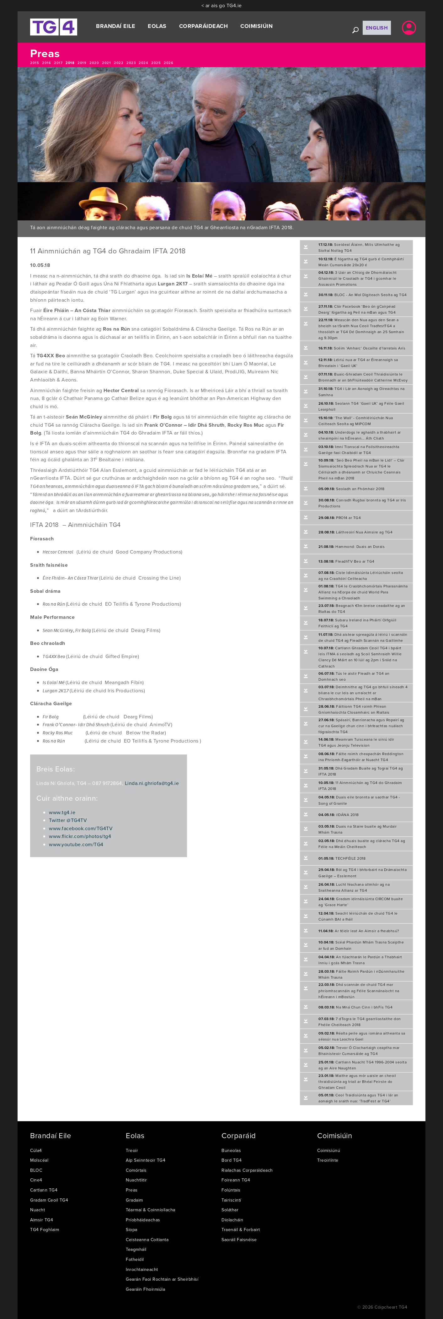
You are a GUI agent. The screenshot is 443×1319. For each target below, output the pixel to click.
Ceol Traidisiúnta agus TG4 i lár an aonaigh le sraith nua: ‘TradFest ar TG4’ (358, 1098)
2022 (118, 62)
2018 (70, 62)
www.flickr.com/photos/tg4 (80, 836)
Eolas (157, 26)
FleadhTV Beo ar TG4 (346, 561)
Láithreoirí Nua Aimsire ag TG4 (355, 532)
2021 (106, 62)
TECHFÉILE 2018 (342, 858)
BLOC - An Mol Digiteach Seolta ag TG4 (362, 294)
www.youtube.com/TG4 (76, 844)
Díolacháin (232, 1220)
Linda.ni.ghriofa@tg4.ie (152, 783)
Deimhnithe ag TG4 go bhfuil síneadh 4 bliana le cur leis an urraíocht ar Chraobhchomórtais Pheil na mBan (363, 692)
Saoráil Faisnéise (239, 1239)
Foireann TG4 (236, 1180)
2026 (168, 62)
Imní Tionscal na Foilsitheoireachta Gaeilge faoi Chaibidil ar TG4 (358, 449)
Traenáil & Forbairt (241, 1229)
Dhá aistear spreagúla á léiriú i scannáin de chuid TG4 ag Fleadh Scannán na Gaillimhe (363, 637)
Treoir (132, 1150)
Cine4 (36, 1180)
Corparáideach (203, 26)
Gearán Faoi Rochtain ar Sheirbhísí (162, 1279)
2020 (94, 62)
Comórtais (136, 1170)
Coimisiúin (256, 26)
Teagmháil (136, 1249)
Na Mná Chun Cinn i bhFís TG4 (355, 1007)
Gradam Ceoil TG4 (49, 1200)
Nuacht (37, 1210)
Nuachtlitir (136, 1180)
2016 (46, 62)
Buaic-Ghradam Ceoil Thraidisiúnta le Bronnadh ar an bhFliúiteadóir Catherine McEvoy (363, 377)
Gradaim (134, 1200)
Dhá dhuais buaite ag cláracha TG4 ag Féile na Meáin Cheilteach (361, 843)
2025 (156, 62)
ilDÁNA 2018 (338, 814)
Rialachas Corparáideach (247, 1170)
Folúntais (231, 1190)
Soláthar (230, 1210)
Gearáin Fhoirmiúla (145, 1289)
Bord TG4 (232, 1160)
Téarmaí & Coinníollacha (150, 1210)
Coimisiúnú (328, 1150)
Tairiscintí (231, 1200)
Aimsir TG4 (41, 1220)
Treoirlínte (328, 1160)
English (377, 27)
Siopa (131, 1229)
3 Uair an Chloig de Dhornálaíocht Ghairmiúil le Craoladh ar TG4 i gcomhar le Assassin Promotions (357, 278)
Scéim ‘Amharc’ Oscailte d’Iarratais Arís (361, 348)
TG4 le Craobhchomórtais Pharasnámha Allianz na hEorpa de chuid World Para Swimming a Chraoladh (363, 592)
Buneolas (231, 1150)
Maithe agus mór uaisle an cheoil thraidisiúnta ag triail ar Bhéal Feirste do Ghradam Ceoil (357, 1081)
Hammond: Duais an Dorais (351, 546)
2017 (58, 62)
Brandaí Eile (115, 26)
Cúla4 (36, 1150)
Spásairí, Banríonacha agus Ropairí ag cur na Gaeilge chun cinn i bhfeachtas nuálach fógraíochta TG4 (361, 725)
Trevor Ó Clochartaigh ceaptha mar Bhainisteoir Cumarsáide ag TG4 (359, 1050)
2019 (81, 62)
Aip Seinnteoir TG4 (145, 1160)
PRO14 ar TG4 (339, 517)
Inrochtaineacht (142, 1269)
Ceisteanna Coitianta (147, 1239)
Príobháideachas (143, 1220)
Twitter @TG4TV (68, 820)
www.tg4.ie (62, 812)
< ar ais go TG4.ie (221, 5)
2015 (34, 62)
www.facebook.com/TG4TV (81, 828)
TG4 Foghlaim (44, 1229)
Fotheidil (135, 1259)
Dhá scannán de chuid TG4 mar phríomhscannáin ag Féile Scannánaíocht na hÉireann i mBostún (358, 990)
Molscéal (39, 1160)
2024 (143, 62)
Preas (132, 1190)
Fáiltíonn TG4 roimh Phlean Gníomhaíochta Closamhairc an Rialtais (354, 709)
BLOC (36, 1170)
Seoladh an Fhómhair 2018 (351, 488)
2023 (131, 62)
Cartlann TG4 (43, 1190)
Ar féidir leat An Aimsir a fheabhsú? (358, 930)
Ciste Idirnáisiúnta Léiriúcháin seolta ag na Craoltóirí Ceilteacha (360, 575)
